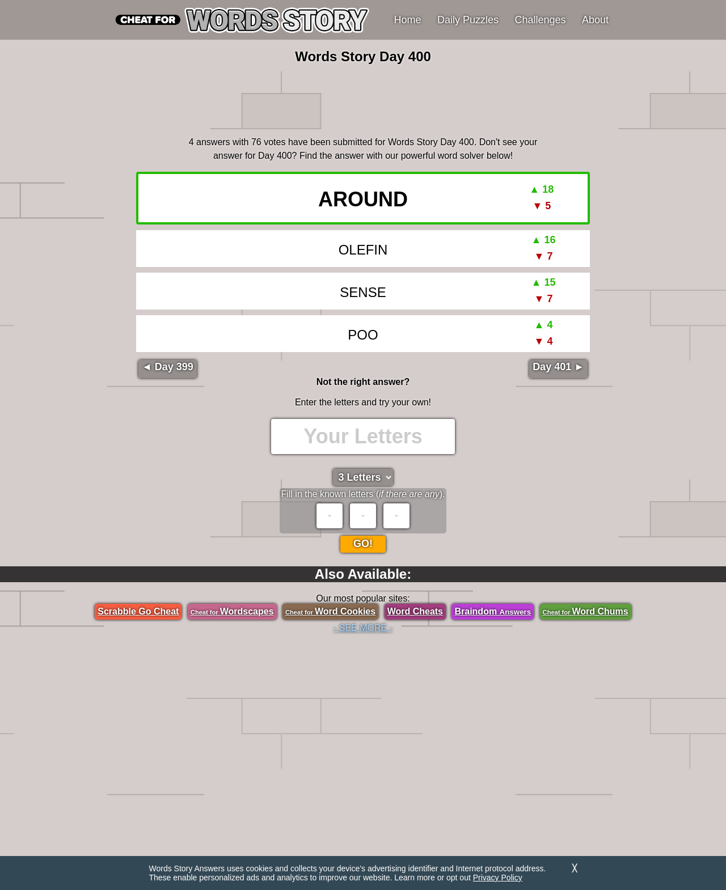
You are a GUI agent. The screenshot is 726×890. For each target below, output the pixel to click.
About (595, 20)
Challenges (540, 20)
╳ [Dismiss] (574, 868)
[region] (363, 98)
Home (407, 20)
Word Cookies (330, 611)
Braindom (492, 611)
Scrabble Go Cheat (138, 611)
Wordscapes (232, 611)
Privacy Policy (497, 877)
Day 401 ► (558, 366)
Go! (363, 543)
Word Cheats (415, 611)
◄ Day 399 (167, 366)
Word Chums (585, 611)
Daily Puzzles (468, 20)
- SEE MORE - (363, 628)
